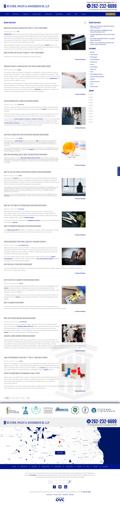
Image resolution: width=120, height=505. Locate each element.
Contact (83, 14)
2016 (91, 122)
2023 (91, 103)
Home (7, 14)
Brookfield (33, 475)
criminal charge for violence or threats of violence (28, 119)
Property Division (94, 81)
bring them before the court (25, 326)
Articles (69, 14)
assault (44, 109)
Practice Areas (37, 14)
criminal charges (29, 217)
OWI (37, 141)
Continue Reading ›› (80, 59)
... (25, 398)
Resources (49, 494)
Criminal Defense (23, 321)
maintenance (53, 78)
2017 (91, 119)
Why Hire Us (16, 14)
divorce (16, 178)
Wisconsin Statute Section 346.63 (30, 158)
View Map (60, 452)
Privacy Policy (57, 494)
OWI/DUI (20, 138)
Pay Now (110, 14)
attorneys (37, 89)
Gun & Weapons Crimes (23, 245)
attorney (15, 222)
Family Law (93, 69)
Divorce (20, 175)
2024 (91, 100)
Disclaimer (65, 494)
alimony (6, 288)
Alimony (19, 69)
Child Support (93, 57)
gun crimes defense (43, 258)
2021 (91, 108)
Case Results (59, 14)
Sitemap (71, 494)
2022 (91, 105)
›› (28, 398)
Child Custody (94, 54)
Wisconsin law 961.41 (13, 230)
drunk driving (18, 141)
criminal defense (9, 123)
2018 (91, 116)
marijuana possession (33, 220)
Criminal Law (93, 62)
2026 (91, 94)
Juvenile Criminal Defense (97, 76)
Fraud (91, 72)
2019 (91, 114)
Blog (76, 14)
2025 (91, 97)
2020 (91, 111)
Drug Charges (21, 209)
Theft (18, 31)
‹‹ (5, 398)
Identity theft (7, 34)
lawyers (47, 45)
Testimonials (48, 14)
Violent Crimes (21, 104)
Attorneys (26, 14)
